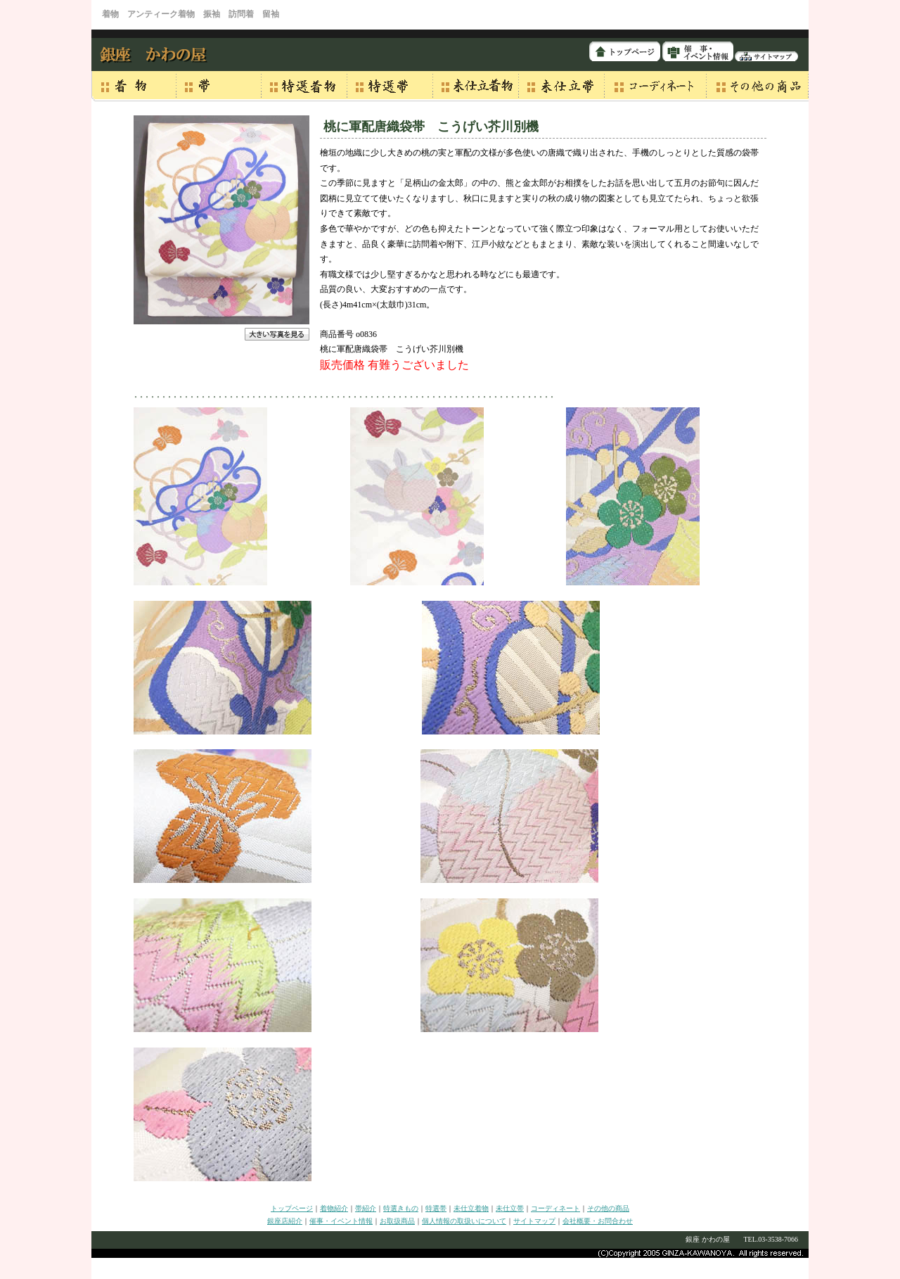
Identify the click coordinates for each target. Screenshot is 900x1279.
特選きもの (400, 1208)
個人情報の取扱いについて (464, 1221)
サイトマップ (534, 1221)
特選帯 (435, 1208)
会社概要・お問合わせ (597, 1221)
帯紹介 (365, 1208)
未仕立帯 (510, 1208)
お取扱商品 (397, 1221)
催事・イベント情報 (341, 1221)
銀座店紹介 (284, 1221)
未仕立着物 (471, 1208)
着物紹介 (334, 1208)
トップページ (292, 1208)
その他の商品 (608, 1208)
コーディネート (555, 1208)
